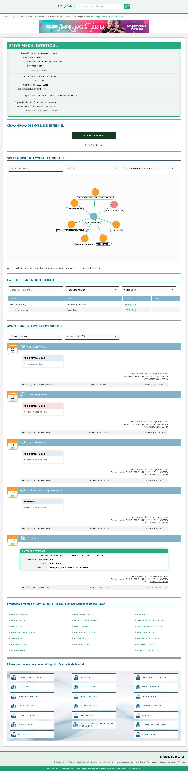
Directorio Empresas (120, 762)
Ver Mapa (41, 70)
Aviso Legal (152, 762)
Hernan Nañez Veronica (48, 110)
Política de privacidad (167, 762)
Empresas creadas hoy (100, 762)
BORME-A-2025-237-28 (158, 379)
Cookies (181, 762)
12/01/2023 (130, 310)
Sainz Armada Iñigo (46, 106)
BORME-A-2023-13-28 (159, 475)
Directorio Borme (138, 762)
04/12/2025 (130, 304)
